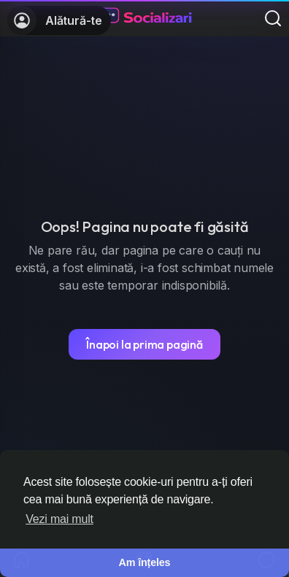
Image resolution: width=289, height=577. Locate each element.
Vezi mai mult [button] (59, 519)
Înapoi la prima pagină (144, 344)
